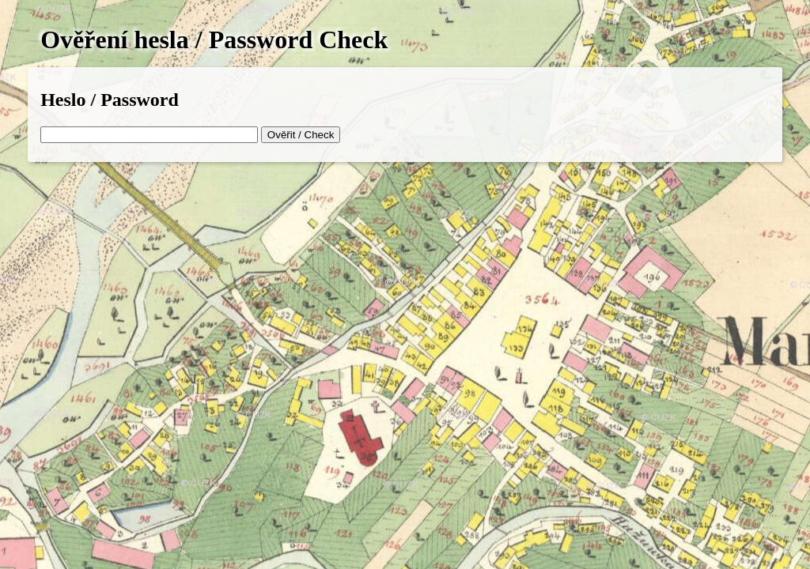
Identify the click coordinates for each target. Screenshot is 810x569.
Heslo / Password (109, 99)
